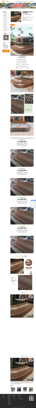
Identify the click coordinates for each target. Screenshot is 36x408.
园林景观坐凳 (22, 1)
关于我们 (17, 1)
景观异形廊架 (5, 19)
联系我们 (33, 1)
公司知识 (14, 397)
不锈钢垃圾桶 (5, 26)
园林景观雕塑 (19, 1)
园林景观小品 (28, 1)
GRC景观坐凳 (5, 28)
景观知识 (31, 1)
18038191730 (6, 50)
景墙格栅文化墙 (9, 404)
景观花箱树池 (25, 1)
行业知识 (14, 398)
